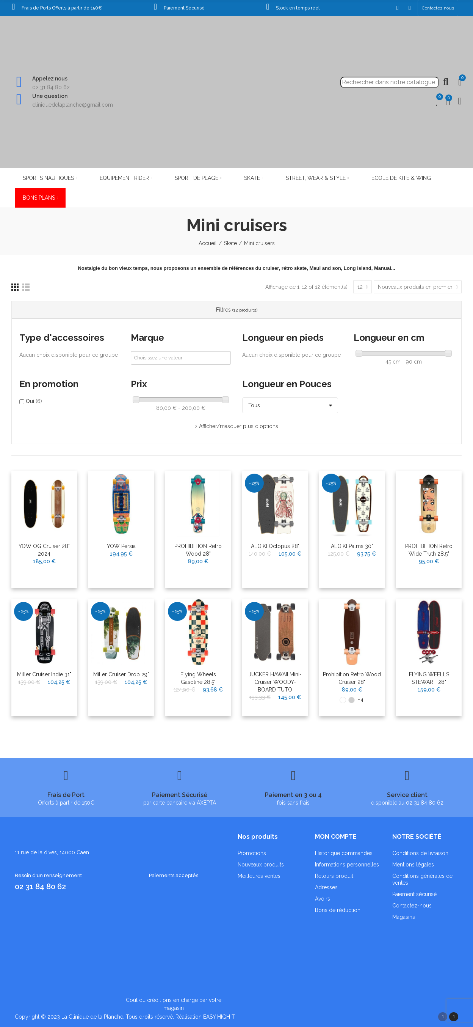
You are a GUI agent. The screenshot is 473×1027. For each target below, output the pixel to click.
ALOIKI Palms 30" (352, 546)
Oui (34, 401)
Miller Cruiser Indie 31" (44, 674)
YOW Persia (121, 546)
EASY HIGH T (219, 1017)
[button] (438, 8)
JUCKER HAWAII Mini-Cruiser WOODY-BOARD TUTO (275, 682)
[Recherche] (389, 82)
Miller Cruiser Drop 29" (121, 674)
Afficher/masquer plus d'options (238, 426)
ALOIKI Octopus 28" (275, 546)
